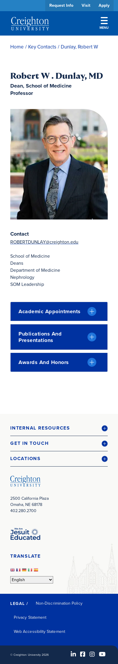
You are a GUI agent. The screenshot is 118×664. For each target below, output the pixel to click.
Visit (86, 5)
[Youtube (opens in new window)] (102, 654)
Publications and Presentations (40, 337)
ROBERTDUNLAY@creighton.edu (44, 242)
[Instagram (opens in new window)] (92, 654)
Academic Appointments (49, 311)
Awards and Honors (43, 362)
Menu (104, 23)
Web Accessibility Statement (39, 631)
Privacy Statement (30, 617)
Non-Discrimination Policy (59, 603)
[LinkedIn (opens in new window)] (73, 654)
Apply (104, 5)
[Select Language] (31, 579)
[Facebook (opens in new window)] (82, 654)
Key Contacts (42, 47)
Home (17, 47)
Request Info (61, 5)
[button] (59, 428)
